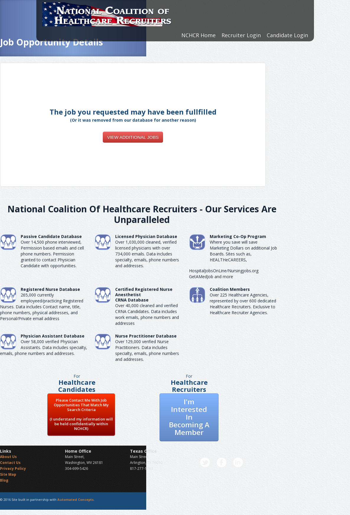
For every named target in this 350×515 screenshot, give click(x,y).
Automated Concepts (75, 499)
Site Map (8, 474)
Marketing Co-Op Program (238, 236)
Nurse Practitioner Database (146, 336)
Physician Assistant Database (52, 336)
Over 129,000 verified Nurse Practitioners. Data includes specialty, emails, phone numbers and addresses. (147, 350)
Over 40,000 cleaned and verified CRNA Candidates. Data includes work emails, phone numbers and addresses (147, 314)
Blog (4, 480)
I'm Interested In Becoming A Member (189, 417)
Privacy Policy (13, 468)
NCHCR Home (198, 35)
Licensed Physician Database (146, 236)
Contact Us (10, 462)
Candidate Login (287, 35)
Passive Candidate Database (51, 236)
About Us (8, 456)
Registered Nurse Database (50, 289)
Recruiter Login (241, 35)
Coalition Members (230, 289)
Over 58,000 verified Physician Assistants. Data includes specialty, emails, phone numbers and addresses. (43, 347)
